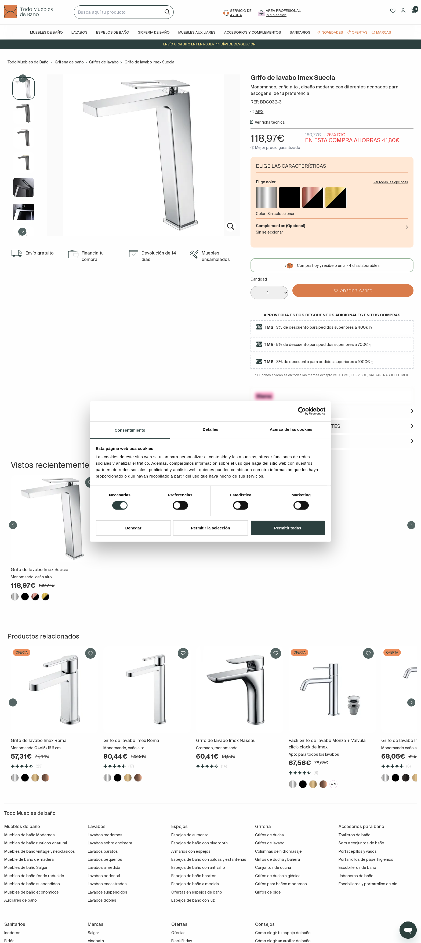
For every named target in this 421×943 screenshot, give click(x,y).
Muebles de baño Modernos (29, 835)
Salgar (93, 933)
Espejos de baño (112, 32)
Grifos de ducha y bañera (277, 859)
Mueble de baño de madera (29, 859)
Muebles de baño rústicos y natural (35, 843)
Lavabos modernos (105, 835)
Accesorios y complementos (252, 32)
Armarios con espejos (190, 851)
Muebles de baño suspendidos (32, 884)
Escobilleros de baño (357, 867)
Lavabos (79, 32)
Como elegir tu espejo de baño (283, 933)
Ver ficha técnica (270, 122)
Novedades (332, 32)
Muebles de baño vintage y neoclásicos (39, 851)
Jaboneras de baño (356, 876)
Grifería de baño (154, 32)
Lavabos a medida (104, 867)
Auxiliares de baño (20, 900)
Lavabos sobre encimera (110, 843)
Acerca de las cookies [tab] (291, 429)
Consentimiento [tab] (130, 430)
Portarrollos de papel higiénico (366, 859)
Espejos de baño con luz (193, 900)
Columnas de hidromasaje (278, 851)
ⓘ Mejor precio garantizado (275, 147)
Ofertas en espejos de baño (196, 892)
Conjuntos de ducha (273, 867)
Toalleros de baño (355, 835)
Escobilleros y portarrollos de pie (368, 884)
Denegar (133, 527)
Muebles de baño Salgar (26, 867)
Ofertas (360, 32)
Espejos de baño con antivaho (198, 867)
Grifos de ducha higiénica (277, 876)
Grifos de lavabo (104, 62)
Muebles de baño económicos (31, 892)
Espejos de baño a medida (195, 884)
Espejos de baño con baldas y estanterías (208, 859)
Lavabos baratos (103, 851)
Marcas (383, 32)
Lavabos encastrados (107, 884)
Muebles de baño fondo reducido (34, 876)
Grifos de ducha (269, 835)
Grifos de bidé (268, 892)
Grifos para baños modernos (281, 884)
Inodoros (12, 933)
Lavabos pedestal (104, 876)
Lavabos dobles (102, 900)
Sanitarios (300, 32)
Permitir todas (287, 527)
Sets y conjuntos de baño (361, 843)
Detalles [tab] (210, 429)
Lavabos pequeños (105, 859)
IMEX (259, 112)
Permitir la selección (210, 527)
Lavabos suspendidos (107, 892)
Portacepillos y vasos (358, 851)
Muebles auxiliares (197, 32)
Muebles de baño (46, 32)
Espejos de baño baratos (193, 876)
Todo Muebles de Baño (28, 62)
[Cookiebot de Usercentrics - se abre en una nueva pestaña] (301, 411)
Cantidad (259, 279)
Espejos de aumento (190, 835)
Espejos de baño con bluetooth (199, 843)
